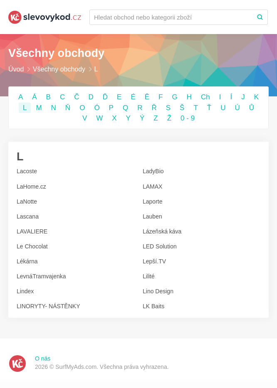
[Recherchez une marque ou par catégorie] (171, 17)
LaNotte (27, 201)
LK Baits (153, 306)
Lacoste (27, 171)
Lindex (25, 291)
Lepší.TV (154, 261)
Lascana (28, 216)
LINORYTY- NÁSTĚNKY (48, 306)
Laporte (152, 201)
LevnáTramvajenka (41, 276)
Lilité (149, 276)
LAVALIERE (32, 231)
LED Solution (160, 246)
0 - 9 (188, 118)
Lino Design (158, 291)
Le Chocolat (32, 246)
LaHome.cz (31, 186)
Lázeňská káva (162, 231)
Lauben (152, 216)
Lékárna (27, 261)
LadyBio (153, 171)
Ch (205, 97)
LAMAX (152, 186)
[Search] (259, 17)
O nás (42, 358)
